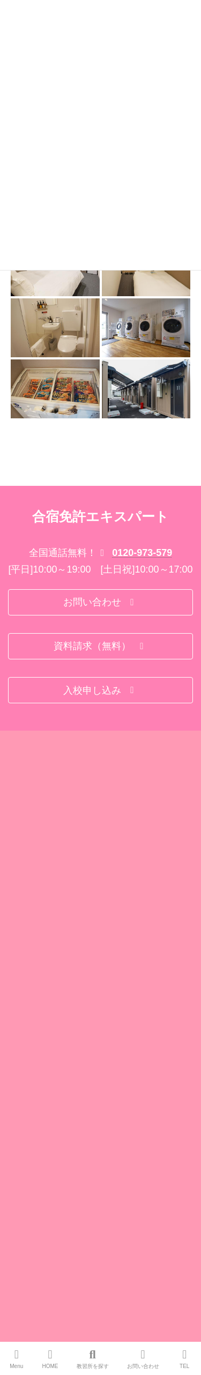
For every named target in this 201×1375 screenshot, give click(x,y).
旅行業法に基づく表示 (40, 983)
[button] (100, 786)
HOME (50, 1359)
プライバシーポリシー (40, 1003)
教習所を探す (93, 1359)
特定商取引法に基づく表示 (46, 963)
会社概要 (21, 944)
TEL (184, 1359)
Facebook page (101, 1297)
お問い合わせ (143, 1359)
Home (16, 924)
